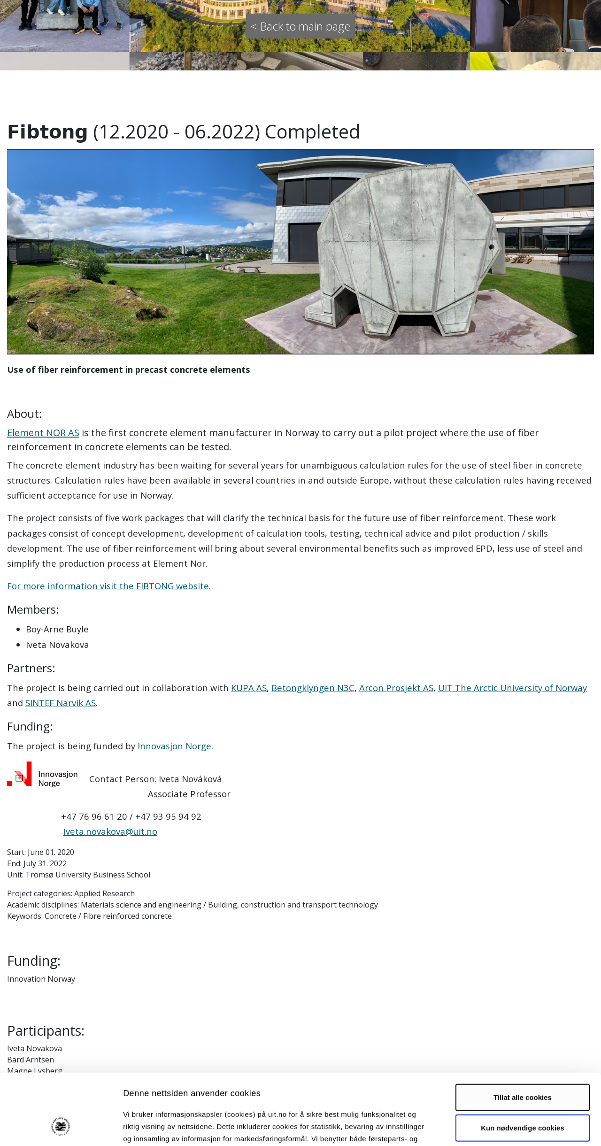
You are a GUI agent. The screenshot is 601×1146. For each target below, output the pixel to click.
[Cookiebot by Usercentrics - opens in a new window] (61, 1128)
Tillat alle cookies (522, 1035)
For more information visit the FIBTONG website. (109, 586)
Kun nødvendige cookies (522, 1066)
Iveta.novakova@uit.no (110, 831)
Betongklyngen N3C (312, 687)
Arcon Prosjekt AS (396, 687)
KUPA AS (249, 687)
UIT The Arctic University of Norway (512, 687)
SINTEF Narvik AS (60, 702)
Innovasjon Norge (174, 746)
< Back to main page (300, 26)
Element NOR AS (43, 432)
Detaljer (500, 1127)
